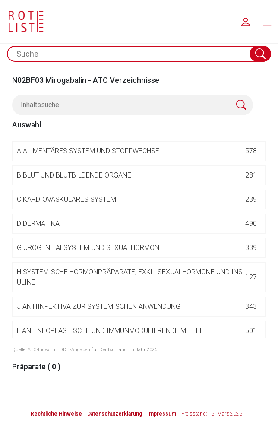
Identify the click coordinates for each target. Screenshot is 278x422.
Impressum (161, 414)
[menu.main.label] (267, 21)
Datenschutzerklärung (114, 414)
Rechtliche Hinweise (56, 414)
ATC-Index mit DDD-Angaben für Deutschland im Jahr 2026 (92, 349)
